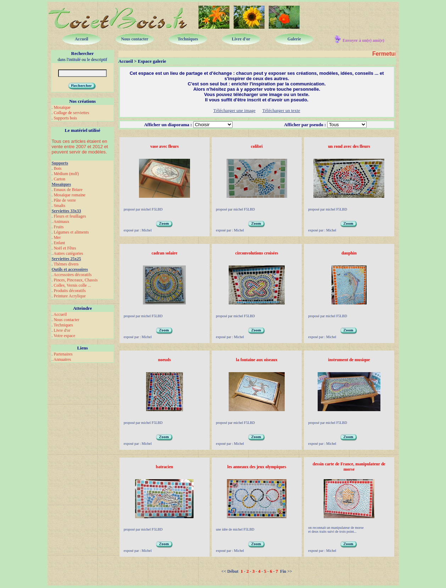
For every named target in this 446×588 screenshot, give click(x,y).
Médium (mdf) (66, 173)
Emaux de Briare (68, 189)
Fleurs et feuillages (70, 216)
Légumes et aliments (71, 232)
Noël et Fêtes (65, 248)
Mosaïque (62, 107)
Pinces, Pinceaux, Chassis (75, 280)
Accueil (60, 314)
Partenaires (63, 354)
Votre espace (64, 335)
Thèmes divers (66, 264)
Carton (59, 179)
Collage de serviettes (71, 112)
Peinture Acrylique (69, 295)
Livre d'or (62, 330)
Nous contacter (66, 319)
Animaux (61, 221)
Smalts (59, 205)
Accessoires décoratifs (73, 274)
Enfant (59, 242)
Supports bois (65, 118)
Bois (57, 168)
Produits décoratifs (69, 290)
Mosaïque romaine (69, 194)
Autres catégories (68, 253)
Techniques (63, 325)
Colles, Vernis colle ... (72, 285)
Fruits (58, 226)
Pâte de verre (65, 200)
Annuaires (62, 359)
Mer (57, 237)
